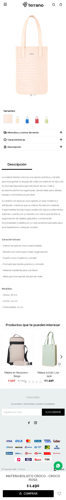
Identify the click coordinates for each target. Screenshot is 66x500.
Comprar (30, 493)
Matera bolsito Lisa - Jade (49, 374)
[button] (31, 95)
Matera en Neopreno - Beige (17, 374)
